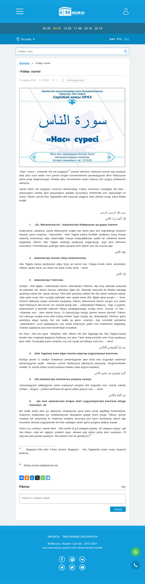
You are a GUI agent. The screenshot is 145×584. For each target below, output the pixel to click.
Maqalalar (24, 63)
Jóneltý (118, 509)
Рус (119, 39)
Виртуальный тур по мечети (80, 536)
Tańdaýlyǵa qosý (73, 80)
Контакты (53, 536)
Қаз (112, 39)
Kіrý (124, 486)
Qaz (126, 39)
